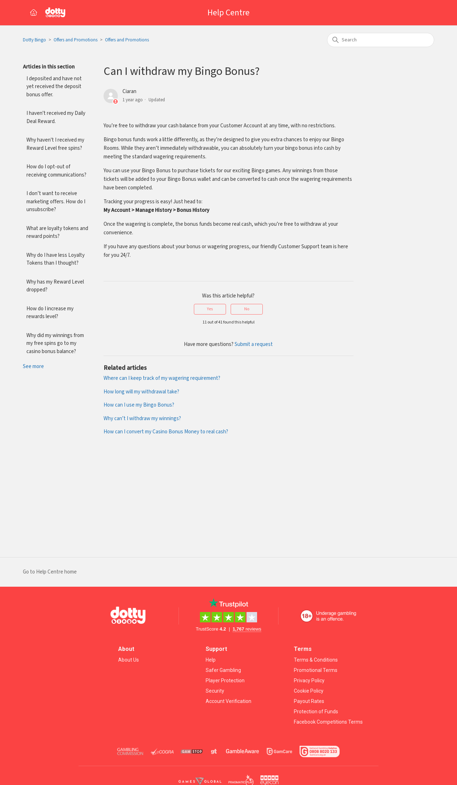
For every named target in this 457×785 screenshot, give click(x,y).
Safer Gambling (223, 670)
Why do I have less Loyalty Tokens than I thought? (55, 259)
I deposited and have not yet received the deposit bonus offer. (54, 86)
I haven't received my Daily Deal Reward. (55, 117)
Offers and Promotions (75, 40)
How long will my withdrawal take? (141, 391)
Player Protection (225, 680)
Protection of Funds (316, 711)
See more (33, 366)
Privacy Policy (309, 680)
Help (211, 660)
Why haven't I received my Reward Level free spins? (55, 144)
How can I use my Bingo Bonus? (139, 405)
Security (215, 691)
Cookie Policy (308, 691)
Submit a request (254, 344)
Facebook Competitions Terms (328, 722)
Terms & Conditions (316, 660)
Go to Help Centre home (50, 572)
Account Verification (228, 701)
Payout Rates (309, 701)
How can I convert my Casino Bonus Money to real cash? (166, 431)
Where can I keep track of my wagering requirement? (162, 378)
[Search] (380, 40)
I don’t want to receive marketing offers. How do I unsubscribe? (55, 201)
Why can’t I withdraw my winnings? (142, 418)
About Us (128, 660)
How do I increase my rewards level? (50, 312)
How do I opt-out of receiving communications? (56, 170)
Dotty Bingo (34, 40)
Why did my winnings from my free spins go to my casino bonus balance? (55, 343)
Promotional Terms (315, 670)
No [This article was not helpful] (246, 309)
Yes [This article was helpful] (210, 309)
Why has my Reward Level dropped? (55, 286)
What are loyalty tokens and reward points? (57, 232)
